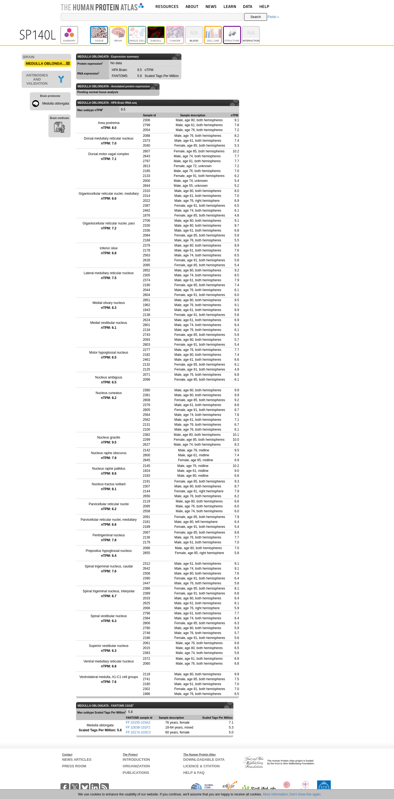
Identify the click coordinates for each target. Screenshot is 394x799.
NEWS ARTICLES (76, 759)
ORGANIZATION (136, 766)
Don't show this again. (305, 794)
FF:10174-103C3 (138, 732)
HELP (264, 6)
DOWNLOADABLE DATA (204, 759)
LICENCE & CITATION (201, 766)
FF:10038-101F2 (138, 727)
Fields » (273, 17)
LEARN (230, 6)
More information (275, 794)
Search (255, 17)
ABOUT (192, 6)
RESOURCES (167, 6)
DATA (247, 6)
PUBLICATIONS (136, 773)
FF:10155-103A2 (138, 722)
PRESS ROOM (74, 766)
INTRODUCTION (136, 759)
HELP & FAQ (194, 773)
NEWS (211, 6)
